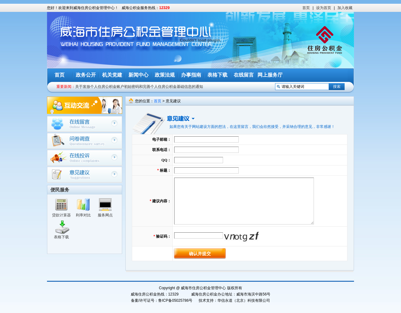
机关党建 (112, 75)
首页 (306, 8)
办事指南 (191, 75)
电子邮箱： (161, 139)
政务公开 (86, 75)
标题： (165, 170)
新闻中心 (138, 75)
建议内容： (161, 201)
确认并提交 (200, 253)
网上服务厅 (270, 75)
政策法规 (165, 75)
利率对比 (83, 215)
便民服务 (59, 189)
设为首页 (323, 8)
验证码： (163, 236)
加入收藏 (344, 8)
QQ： (166, 160)
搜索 (337, 86)
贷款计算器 (61, 215)
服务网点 (105, 215)
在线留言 (244, 75)
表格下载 (217, 75)
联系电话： (161, 150)
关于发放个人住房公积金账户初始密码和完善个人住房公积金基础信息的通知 (139, 86)
